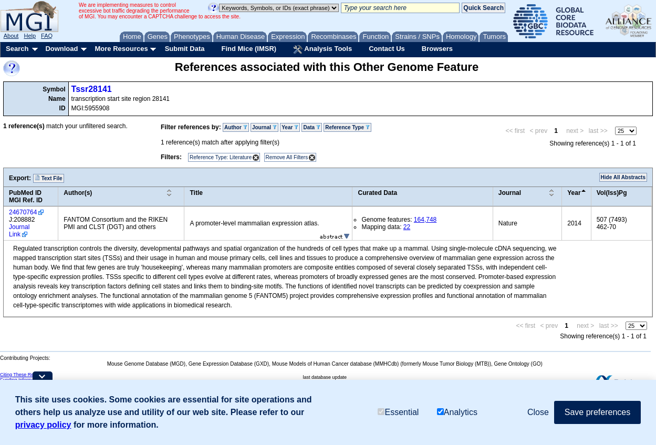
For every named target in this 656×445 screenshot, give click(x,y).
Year (290, 127)
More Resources (121, 49)
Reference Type (347, 127)
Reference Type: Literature (221, 157)
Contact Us (387, 49)
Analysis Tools (322, 49)
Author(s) (78, 192)
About (11, 36)
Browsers (437, 49)
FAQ (47, 36)
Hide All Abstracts (623, 177)
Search (17, 49)
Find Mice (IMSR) (248, 49)
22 (406, 227)
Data (311, 127)
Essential (398, 412)
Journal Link (19, 230)
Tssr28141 (91, 89)
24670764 (23, 212)
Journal (264, 127)
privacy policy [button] (43, 424)
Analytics (457, 412)
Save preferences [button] (597, 412)
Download (61, 49)
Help (30, 36)
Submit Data (185, 49)
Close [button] (538, 412)
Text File (49, 178)
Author (235, 127)
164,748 (425, 219)
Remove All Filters (287, 157)
